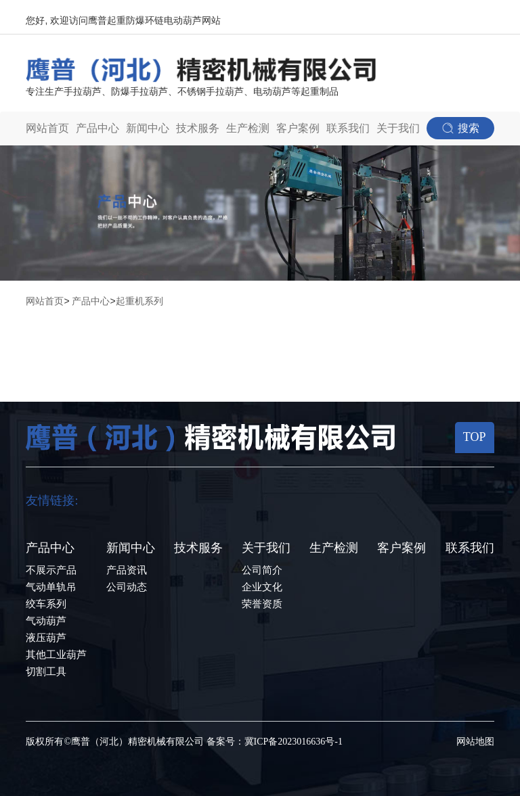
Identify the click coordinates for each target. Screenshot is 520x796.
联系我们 (348, 128)
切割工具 (46, 671)
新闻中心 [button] (147, 128)
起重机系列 (139, 301)
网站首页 (47, 128)
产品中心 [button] (97, 128)
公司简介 (262, 570)
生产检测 (247, 128)
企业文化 (262, 587)
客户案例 (298, 128)
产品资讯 (126, 570)
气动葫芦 (46, 620)
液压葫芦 (46, 637)
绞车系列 (46, 604)
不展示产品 (51, 570)
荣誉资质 (262, 604)
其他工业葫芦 (56, 654)
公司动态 (126, 587)
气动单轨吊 (51, 587)
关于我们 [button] (398, 128)
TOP (474, 437)
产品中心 (91, 301)
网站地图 (475, 741)
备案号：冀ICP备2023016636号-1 (275, 741)
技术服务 (197, 128)
